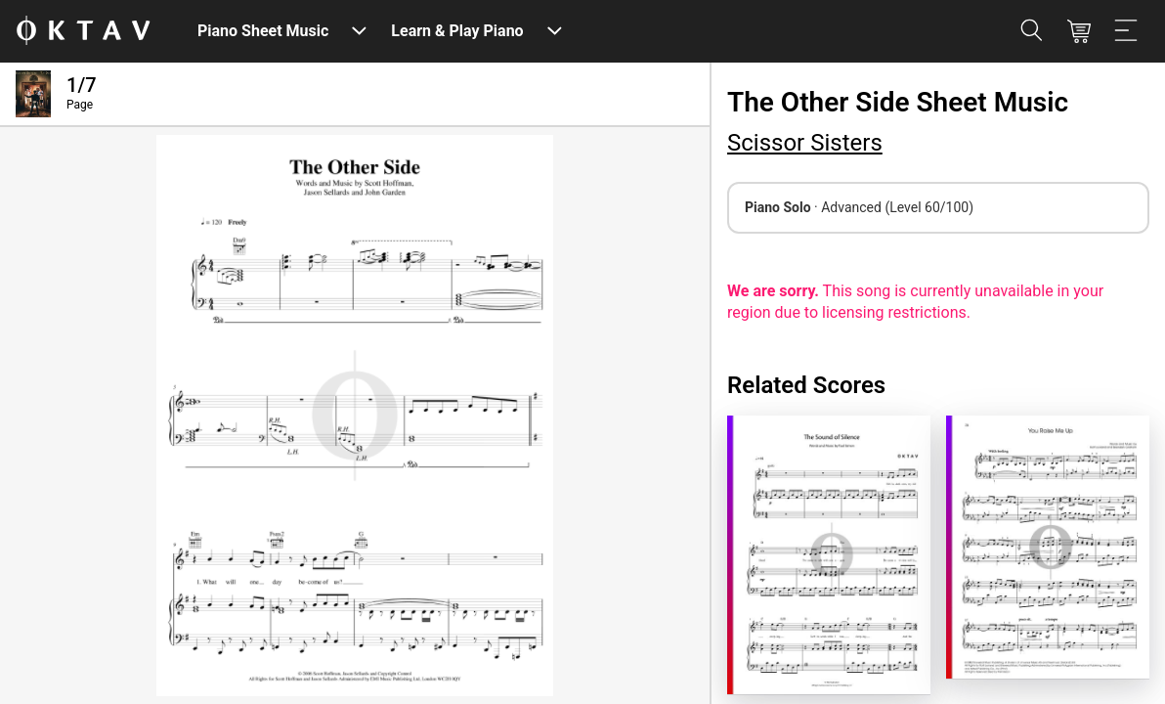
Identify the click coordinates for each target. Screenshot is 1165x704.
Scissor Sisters (805, 142)
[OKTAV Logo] (83, 32)
